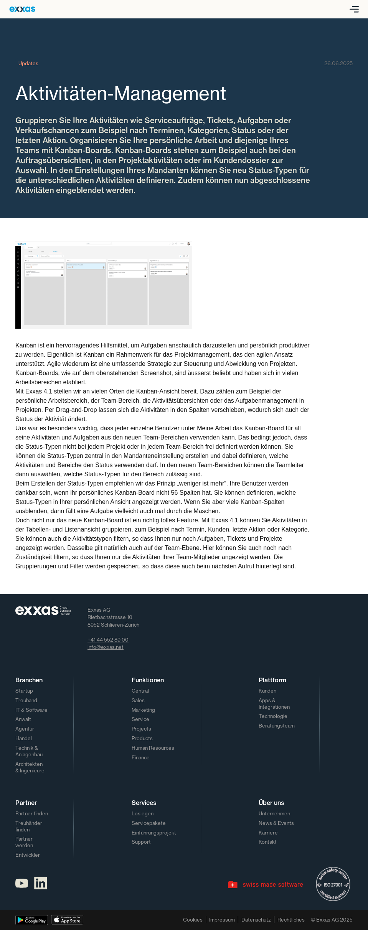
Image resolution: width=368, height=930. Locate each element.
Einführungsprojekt (154, 833)
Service (140, 719)
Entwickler (27, 855)
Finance (141, 757)
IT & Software (31, 710)
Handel (23, 738)
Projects (141, 729)
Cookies (193, 920)
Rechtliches (291, 920)
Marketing (143, 710)
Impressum (222, 920)
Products (142, 738)
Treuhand (26, 700)
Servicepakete (149, 823)
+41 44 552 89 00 (108, 640)
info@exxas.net (105, 647)
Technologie (273, 716)
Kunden (267, 691)
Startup (24, 691)
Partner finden (31, 813)
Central (140, 691)
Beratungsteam (277, 726)
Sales (138, 700)
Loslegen (142, 813)
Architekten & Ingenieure (30, 767)
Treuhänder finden (28, 826)
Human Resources (153, 748)
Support (141, 842)
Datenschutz (256, 920)
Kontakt (268, 842)
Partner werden (24, 842)
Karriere (268, 833)
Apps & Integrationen (274, 703)
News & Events (276, 823)
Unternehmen (274, 813)
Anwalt (23, 719)
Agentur (24, 729)
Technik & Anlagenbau (29, 751)
